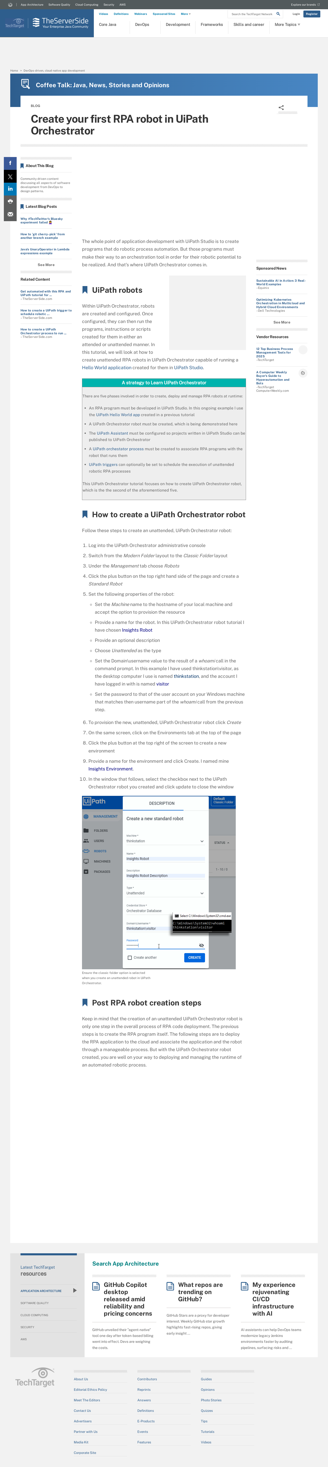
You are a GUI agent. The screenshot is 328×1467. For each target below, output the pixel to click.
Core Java (107, 24)
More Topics (288, 24)
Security (109, 4)
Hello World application (106, 367)
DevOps (142, 24)
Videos (103, 13)
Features (144, 1442)
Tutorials (207, 1432)
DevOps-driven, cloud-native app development (54, 70)
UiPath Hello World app (118, 414)
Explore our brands (303, 4)
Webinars (140, 13)
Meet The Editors (87, 1400)
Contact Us (82, 1411)
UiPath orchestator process (118, 448)
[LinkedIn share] (10, 189)
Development (178, 24)
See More (46, 265)
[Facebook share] (10, 163)
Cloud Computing (86, 4)
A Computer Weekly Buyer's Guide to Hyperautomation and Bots (273, 377)
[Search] (278, 14)
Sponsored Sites (164, 13)
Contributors (147, 1379)
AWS (122, 4)
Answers (144, 1400)
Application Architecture (48, 1290)
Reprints (144, 1390)
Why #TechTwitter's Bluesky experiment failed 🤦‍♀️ (41, 220)
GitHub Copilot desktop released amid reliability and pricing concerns (128, 1299)
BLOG (35, 106)
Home (14, 70)
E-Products (146, 1421)
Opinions (208, 1390)
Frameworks (212, 24)
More (186, 14)
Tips (204, 1421)
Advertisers (83, 1421)
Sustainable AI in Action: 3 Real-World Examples (281, 282)
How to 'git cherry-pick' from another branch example (42, 236)
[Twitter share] (10, 176)
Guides (206, 1379)
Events (142, 1432)
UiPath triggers (103, 464)
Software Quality (59, 4)
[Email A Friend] (10, 214)
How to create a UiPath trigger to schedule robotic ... (46, 312)
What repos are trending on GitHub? (200, 1292)
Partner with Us (86, 1432)
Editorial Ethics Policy (90, 1390)
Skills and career (248, 24)
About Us (81, 1379)
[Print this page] (10, 201)
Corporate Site (85, 1453)
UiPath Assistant (112, 433)
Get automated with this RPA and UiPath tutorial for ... (45, 293)
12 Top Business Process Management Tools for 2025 (274, 352)
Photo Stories (211, 1400)
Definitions (121, 13)
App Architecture (32, 4)
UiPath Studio (188, 367)
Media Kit (81, 1442)
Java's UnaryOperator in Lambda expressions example (44, 251)
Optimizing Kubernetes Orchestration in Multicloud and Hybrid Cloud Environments (280, 303)
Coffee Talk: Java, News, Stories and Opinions (102, 85)
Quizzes (207, 1411)
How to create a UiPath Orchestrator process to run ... (43, 331)
